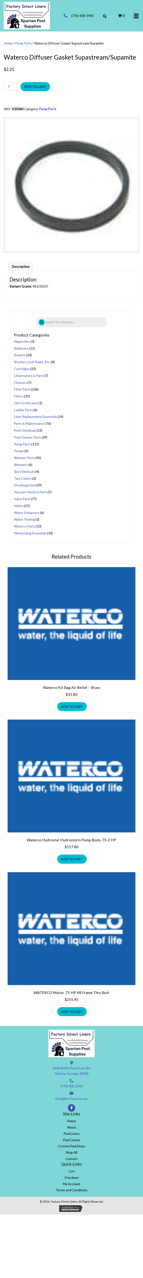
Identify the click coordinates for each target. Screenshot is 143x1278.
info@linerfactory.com (71, 1099)
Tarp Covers (23, 478)
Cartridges (22, 369)
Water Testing (24, 519)
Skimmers (21, 465)
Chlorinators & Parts (29, 376)
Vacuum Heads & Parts (30, 492)
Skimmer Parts (24, 458)
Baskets (20, 355)
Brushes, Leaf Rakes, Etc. (32, 362)
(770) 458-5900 (82, 16)
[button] (71, 1108)
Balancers (21, 348)
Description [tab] (21, 266)
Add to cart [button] (72, 707)
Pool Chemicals (25, 430)
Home (8, 43)
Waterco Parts (24, 526)
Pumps (19, 451)
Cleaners (20, 382)
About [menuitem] (71, 1127)
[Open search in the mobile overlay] (71, 322)
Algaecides (22, 341)
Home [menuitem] (71, 1121)
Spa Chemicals (24, 471)
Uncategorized (25, 485)
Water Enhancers (26, 513)
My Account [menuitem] (71, 1184)
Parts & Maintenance (29, 423)
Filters (18, 396)
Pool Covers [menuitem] (71, 1140)
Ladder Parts (23, 410)
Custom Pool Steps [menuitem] (71, 1146)
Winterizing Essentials (30, 533)
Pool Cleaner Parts (27, 437)
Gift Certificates (26, 403)
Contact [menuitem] (71, 1159)
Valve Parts (22, 499)
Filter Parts (22, 389)
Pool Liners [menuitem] (71, 1134)
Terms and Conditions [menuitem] (71, 1190)
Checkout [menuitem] (71, 1177)
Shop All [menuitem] (71, 1152)
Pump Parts (22, 444)
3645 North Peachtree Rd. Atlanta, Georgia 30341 (71, 1070)
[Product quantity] (10, 86)
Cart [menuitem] (71, 1171)
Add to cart (35, 87)
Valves (18, 506)
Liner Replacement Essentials (35, 417)
